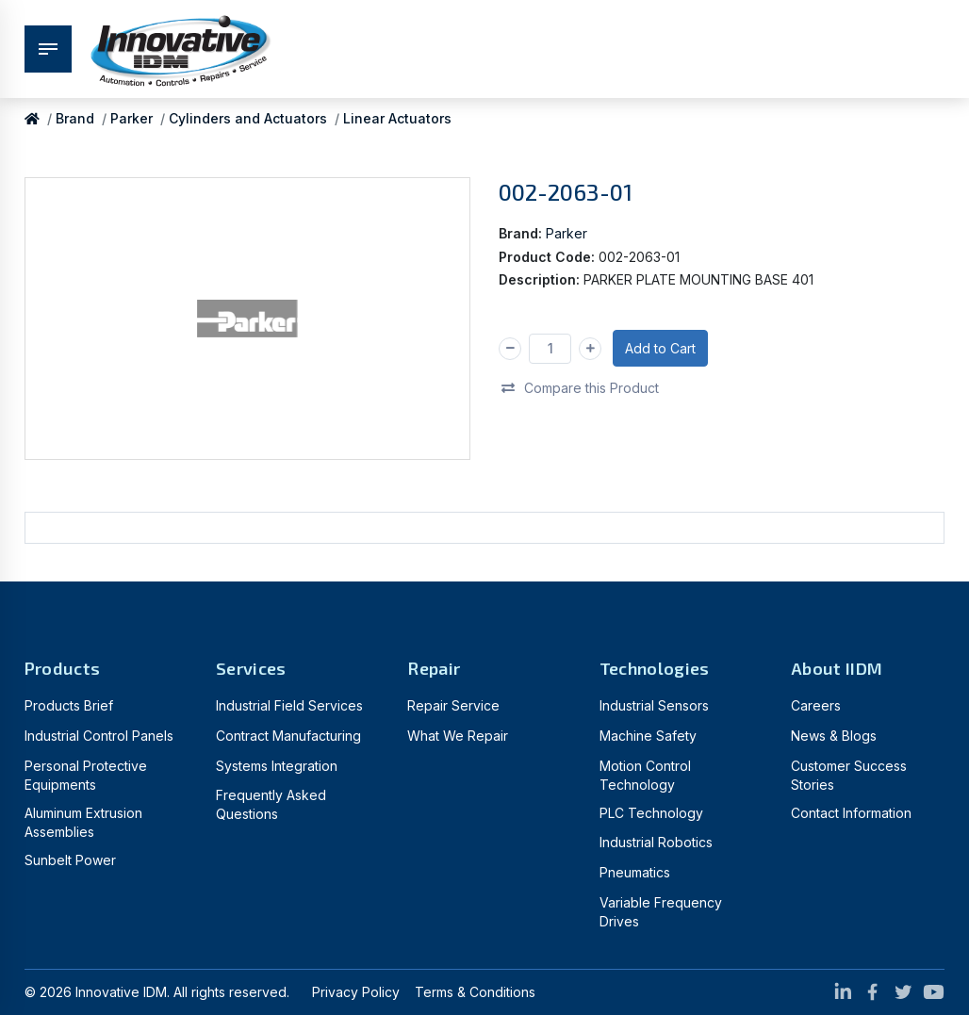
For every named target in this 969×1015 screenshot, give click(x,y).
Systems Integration (276, 766)
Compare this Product (579, 387)
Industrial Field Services (289, 705)
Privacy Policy (356, 992)
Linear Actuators (397, 118)
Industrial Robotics (656, 842)
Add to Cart (660, 348)
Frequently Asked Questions (271, 804)
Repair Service (453, 705)
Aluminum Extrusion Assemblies (83, 822)
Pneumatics (634, 872)
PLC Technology (651, 813)
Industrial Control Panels (99, 736)
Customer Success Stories (849, 775)
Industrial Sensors (654, 705)
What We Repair (457, 736)
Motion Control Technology (645, 775)
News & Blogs (834, 736)
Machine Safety (648, 736)
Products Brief (69, 705)
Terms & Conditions (475, 992)
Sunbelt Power (70, 860)
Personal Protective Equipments (86, 775)
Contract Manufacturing (288, 736)
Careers (816, 705)
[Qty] (550, 349)
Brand (75, 118)
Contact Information (851, 813)
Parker (131, 118)
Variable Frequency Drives (660, 911)
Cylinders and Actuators (248, 118)
